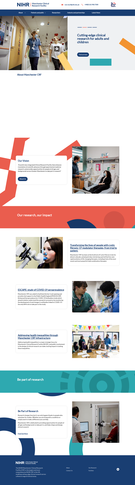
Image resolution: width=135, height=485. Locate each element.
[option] (67, 43)
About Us (23, 179)
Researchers (56, 13)
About (21, 13)
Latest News (96, 13)
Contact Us (69, 470)
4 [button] (94, 27)
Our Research (92, 468)
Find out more (83, 54)
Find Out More (23, 434)
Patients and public (37, 13)
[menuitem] (21, 13)
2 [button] (84, 27)
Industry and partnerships (76, 13)
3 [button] (90, 27)
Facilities (91, 470)
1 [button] (80, 27)
